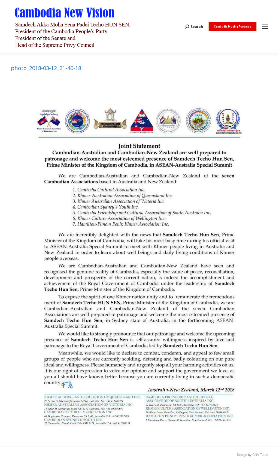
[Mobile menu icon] (265, 27)
